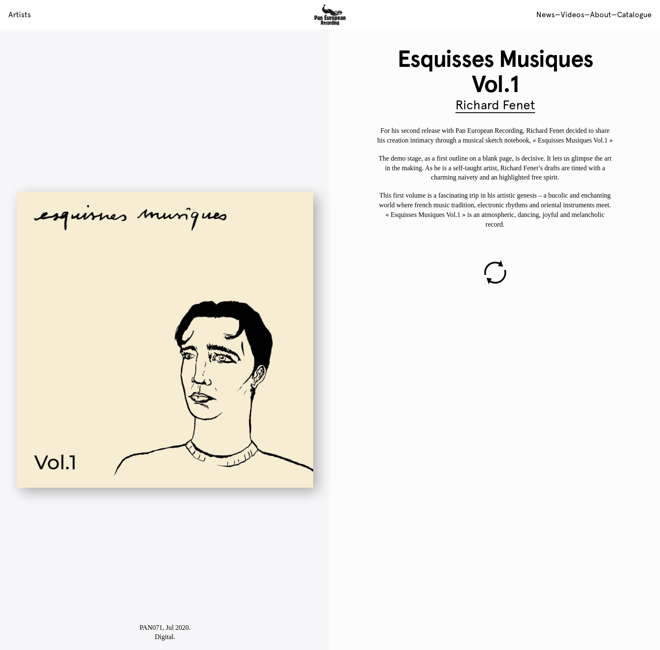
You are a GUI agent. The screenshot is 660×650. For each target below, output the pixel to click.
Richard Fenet (495, 105)
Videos (572, 14)
